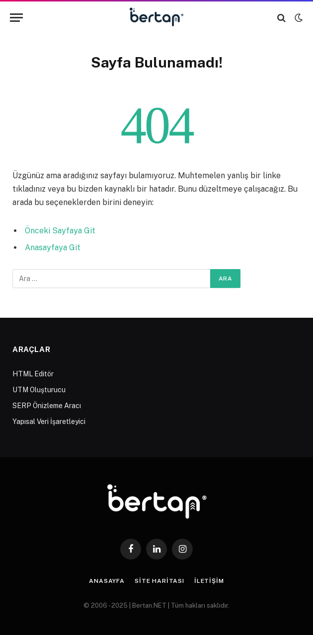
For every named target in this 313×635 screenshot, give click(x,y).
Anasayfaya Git (52, 247)
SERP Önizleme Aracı (46, 406)
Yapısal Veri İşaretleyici (48, 421)
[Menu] (16, 17)
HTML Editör (33, 374)
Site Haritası (159, 580)
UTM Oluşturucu (39, 390)
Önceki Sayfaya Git (60, 230)
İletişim (209, 580)
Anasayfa (107, 580)
